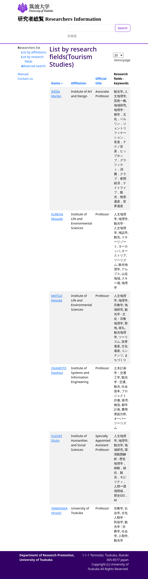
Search (122, 28)
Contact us (25, 79)
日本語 (72, 36)
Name (55, 83)
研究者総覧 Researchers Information (59, 19)
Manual (23, 74)
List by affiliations (33, 52)
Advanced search (33, 66)
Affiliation (78, 83)
